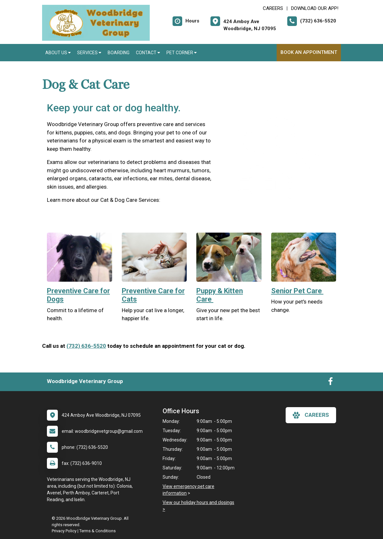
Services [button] (89, 52)
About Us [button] (58, 52)
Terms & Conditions (97, 530)
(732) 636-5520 (86, 346)
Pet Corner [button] (181, 52)
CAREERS (273, 8)
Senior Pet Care (297, 291)
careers (311, 415)
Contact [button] (148, 52)
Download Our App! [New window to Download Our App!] (314, 8)
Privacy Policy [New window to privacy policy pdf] (64, 530)
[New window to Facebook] (330, 382)
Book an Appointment (309, 52)
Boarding (118, 52)
